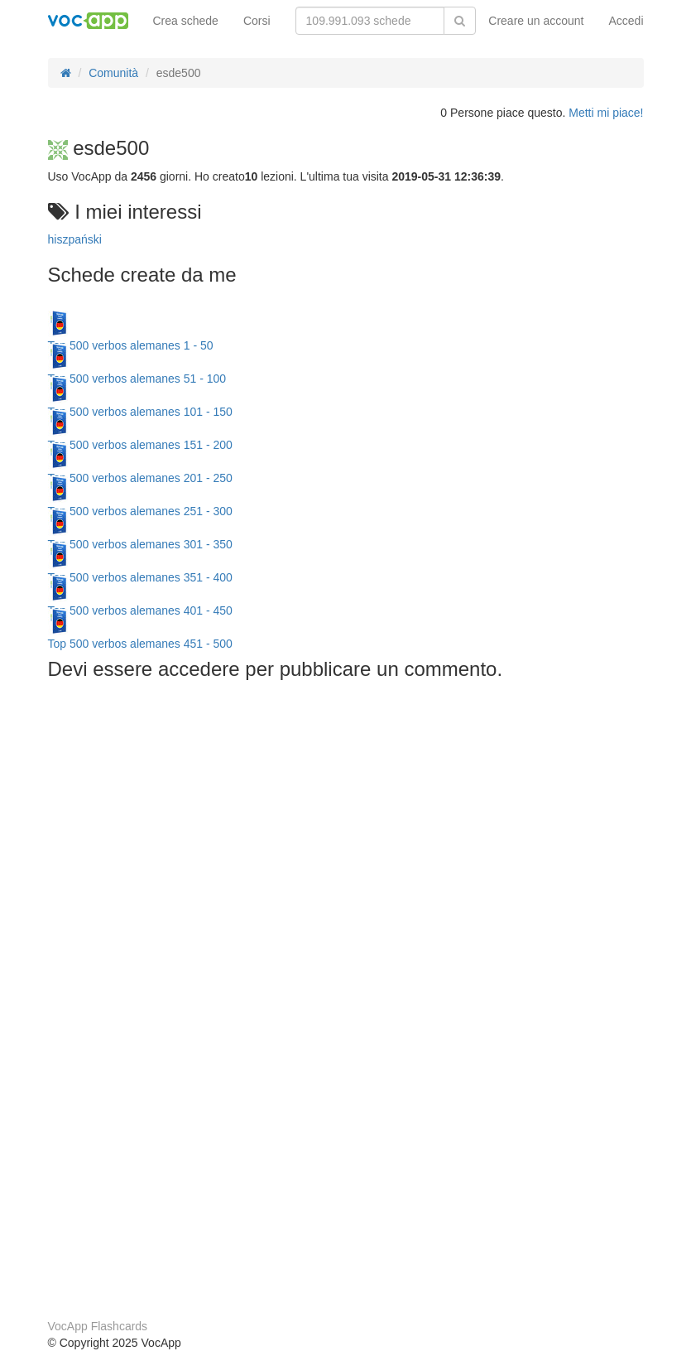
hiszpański (75, 239)
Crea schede (185, 20)
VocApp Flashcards (98, 1326)
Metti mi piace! (606, 112)
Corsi (257, 20)
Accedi (625, 20)
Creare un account (535, 20)
